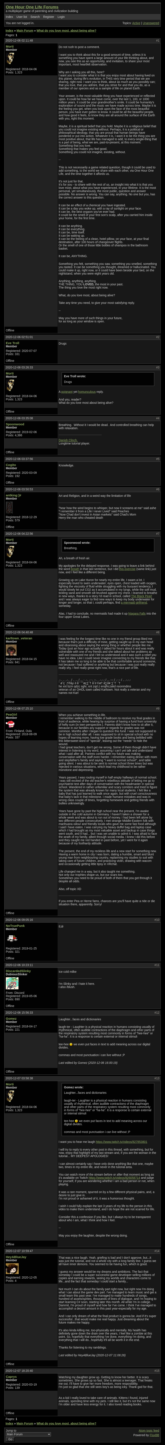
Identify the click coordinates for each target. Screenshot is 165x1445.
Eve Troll (12, 343)
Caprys (11, 1376)
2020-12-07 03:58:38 (19, 1078)
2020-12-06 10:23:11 (19, 965)
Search (35, 17)
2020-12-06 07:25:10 (19, 708)
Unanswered (151, 23)
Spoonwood (15, 424)
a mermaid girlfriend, (134, 602)
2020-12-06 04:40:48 (19, 632)
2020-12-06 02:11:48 (19, 40)
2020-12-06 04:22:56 (19, 533)
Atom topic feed (149, 1430)
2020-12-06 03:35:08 (19, 418)
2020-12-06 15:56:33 (19, 1012)
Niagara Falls (137, 613)
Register (48, 17)
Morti (10, 46)
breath (75, 569)
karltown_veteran (19, 638)
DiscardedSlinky (18, 971)
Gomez (11, 1018)
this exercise (127, 569)
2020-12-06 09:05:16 (19, 919)
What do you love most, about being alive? (66, 30)
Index (9, 17)
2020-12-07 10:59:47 (19, 1251)
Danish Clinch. (68, 440)
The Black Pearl (141, 596)
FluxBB (154, 1435)
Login (61, 17)
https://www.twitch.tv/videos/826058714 (114, 1177)
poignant (67, 391)
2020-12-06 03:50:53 (19, 489)
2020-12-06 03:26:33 (19, 367)
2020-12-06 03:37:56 (19, 459)
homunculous (87, 391)
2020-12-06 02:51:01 (19, 337)
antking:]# (13, 495)
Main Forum (25, 30)
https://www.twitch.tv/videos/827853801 (121, 1142)
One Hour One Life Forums (32, 7)
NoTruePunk (15, 926)
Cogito (11, 465)
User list (21, 17)
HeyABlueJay (16, 1257)
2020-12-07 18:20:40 (19, 1370)
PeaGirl (11, 714)
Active (136, 23)
